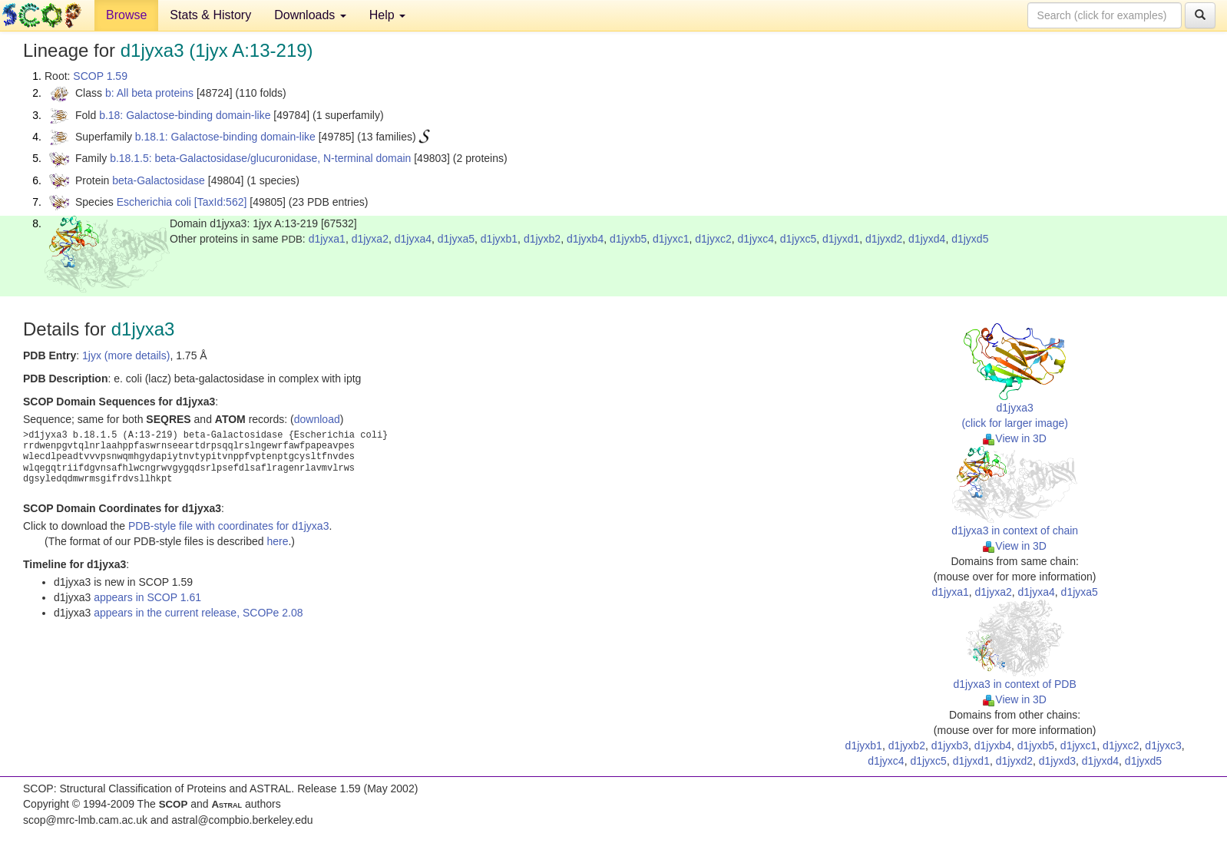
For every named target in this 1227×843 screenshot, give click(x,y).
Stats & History (210, 14)
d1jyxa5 (456, 239)
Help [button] (387, 14)
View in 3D (1015, 438)
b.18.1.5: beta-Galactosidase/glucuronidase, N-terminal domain (260, 158)
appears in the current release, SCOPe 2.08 (198, 613)
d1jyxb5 (628, 239)
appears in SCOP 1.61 (147, 597)
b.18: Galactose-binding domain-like (184, 115)
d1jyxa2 (370, 239)
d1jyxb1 (499, 239)
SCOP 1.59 (100, 76)
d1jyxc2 (713, 239)
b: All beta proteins (149, 93)
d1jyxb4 (585, 239)
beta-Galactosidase (158, 180)
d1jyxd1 (840, 239)
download (317, 419)
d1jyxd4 (926, 239)
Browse (126, 14)
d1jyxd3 (1057, 761)
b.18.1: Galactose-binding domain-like (225, 137)
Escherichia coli (154, 202)
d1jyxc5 (798, 239)
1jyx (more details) (126, 355)
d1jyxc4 (756, 239)
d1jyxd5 (969, 239)
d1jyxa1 (327, 239)
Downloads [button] (310, 14)
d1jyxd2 (883, 239)
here (277, 541)
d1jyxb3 (949, 745)
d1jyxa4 (413, 239)
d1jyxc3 (1163, 745)
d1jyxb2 (542, 239)
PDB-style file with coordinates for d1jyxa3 (228, 526)
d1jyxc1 (671, 239)
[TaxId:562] (220, 202)
